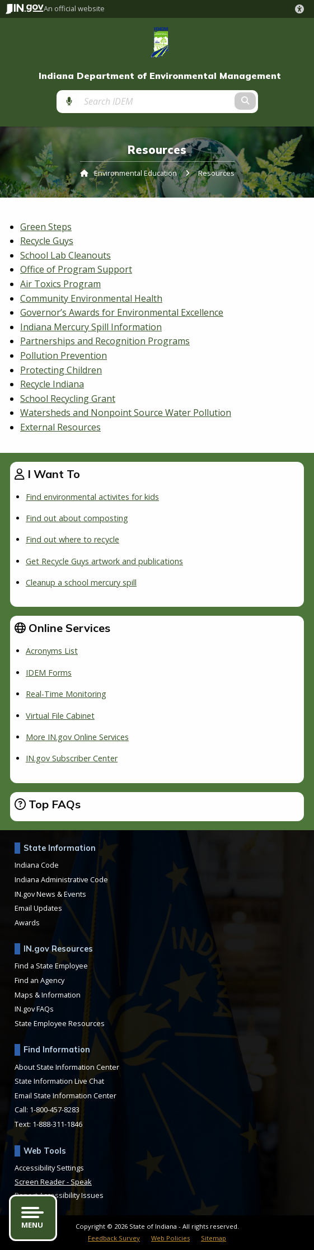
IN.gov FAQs (34, 1008)
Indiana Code (37, 864)
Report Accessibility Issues (59, 1195)
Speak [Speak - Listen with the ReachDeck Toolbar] (81, 1182)
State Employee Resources (60, 1023)
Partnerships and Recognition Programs (105, 341)
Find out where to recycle (72, 539)
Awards (27, 922)
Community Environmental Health (91, 298)
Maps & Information (48, 994)
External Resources (60, 427)
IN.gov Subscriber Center (72, 758)
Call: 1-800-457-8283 (47, 1109)
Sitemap (213, 1238)
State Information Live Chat (59, 1080)
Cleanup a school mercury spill (81, 582)
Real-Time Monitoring (66, 694)
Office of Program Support (76, 269)
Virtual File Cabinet (60, 715)
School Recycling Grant (67, 398)
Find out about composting (77, 518)
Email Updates (38, 907)
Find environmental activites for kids (92, 496)
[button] (301, 8)
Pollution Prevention (63, 355)
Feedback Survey (114, 1238)
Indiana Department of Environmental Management (160, 76)
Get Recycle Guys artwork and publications (104, 561)
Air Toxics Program (60, 284)
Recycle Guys (46, 241)
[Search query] (157, 101)
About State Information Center (67, 1066)
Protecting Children (61, 370)
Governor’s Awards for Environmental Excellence (121, 312)
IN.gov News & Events (50, 893)
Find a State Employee (51, 965)
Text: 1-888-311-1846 (48, 1124)
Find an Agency (39, 980)
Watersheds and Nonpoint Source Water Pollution (125, 412)
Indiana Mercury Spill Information (91, 327)
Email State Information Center (65, 1095)
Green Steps (46, 227)
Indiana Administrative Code (61, 879)
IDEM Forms (49, 672)
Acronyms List (52, 650)
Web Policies (170, 1238)
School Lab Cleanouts (65, 255)
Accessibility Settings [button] (49, 1167)
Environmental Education (135, 173)
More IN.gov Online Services (77, 737)
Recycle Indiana (52, 384)
